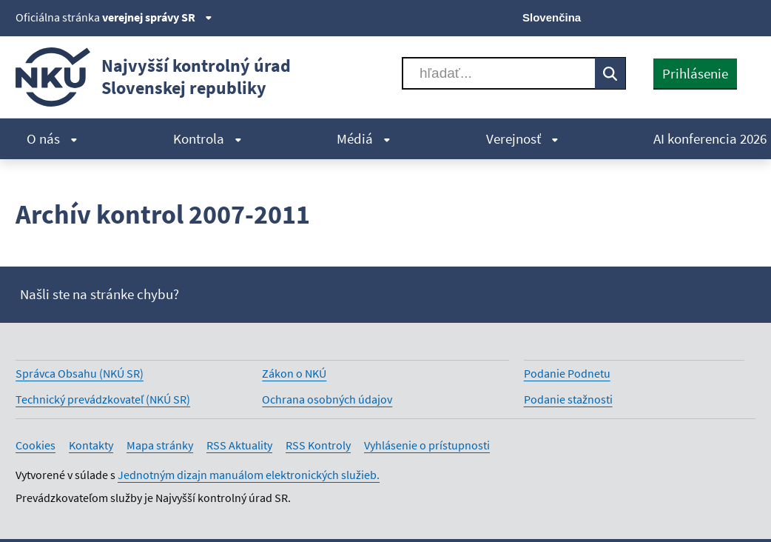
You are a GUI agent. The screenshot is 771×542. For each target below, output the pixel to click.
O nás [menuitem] (52, 138)
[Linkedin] (721, 16)
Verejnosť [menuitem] (522, 138)
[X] (646, 16)
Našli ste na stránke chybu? (99, 294)
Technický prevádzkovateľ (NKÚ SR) (103, 399)
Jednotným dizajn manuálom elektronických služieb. (249, 474)
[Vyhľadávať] (499, 73)
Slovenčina (551, 17)
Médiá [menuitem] (364, 138)
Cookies (35, 445)
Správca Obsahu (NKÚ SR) (80, 373)
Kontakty (91, 445)
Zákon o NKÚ (294, 373)
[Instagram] (746, 16)
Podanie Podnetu (567, 373)
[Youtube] (696, 16)
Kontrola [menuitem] (207, 138)
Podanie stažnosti (568, 399)
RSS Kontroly (318, 445)
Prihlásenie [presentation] (695, 73)
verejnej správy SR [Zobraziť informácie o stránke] (157, 17)
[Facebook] (671, 16)
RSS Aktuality (239, 445)
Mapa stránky (160, 445)
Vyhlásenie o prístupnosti (427, 445)
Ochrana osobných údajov (327, 399)
